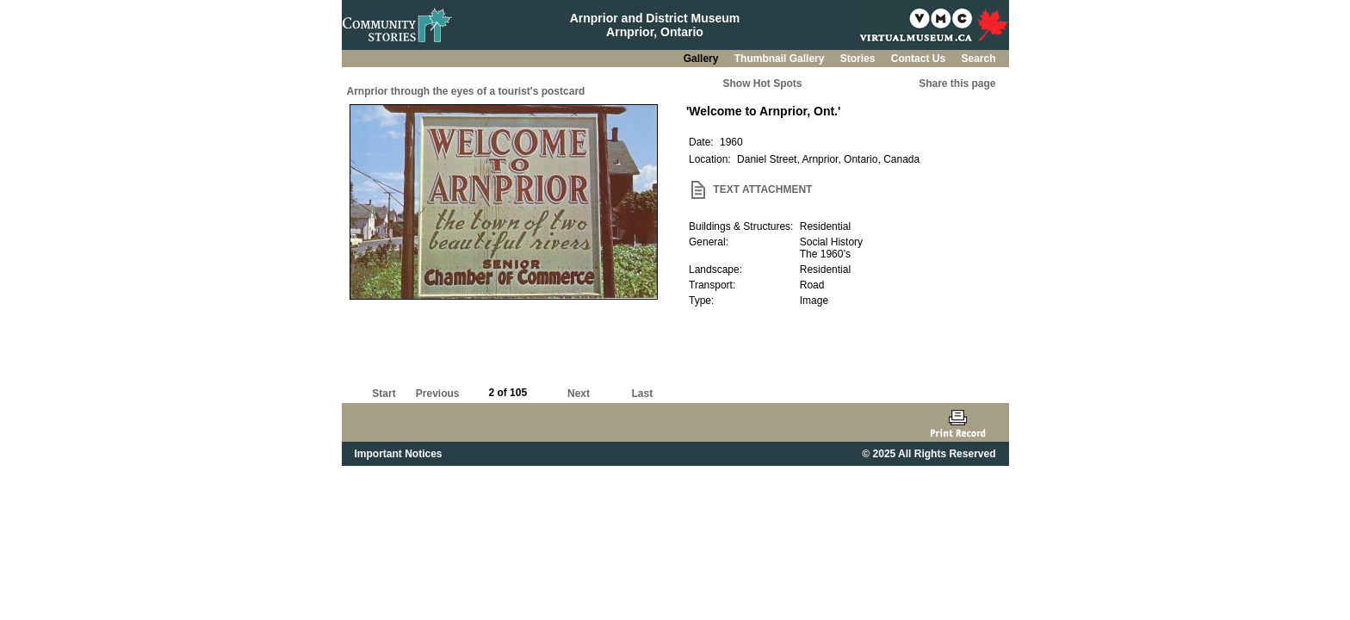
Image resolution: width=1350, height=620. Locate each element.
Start (383, 394)
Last (642, 394)
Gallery (702, 59)
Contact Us (920, 59)
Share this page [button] (957, 84)
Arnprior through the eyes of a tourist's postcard (466, 91)
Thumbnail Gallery (780, 59)
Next (578, 394)
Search (978, 59)
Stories (859, 59)
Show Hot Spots (762, 84)
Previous (438, 394)
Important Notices (399, 454)
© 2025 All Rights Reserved (928, 454)
